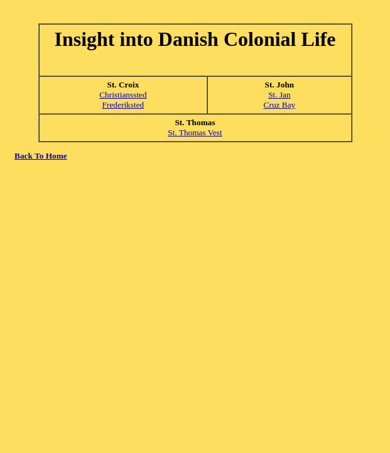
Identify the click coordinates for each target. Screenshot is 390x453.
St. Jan (279, 94)
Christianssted (123, 94)
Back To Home (40, 155)
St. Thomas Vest (195, 132)
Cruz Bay (280, 104)
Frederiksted (123, 104)
